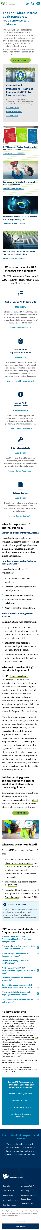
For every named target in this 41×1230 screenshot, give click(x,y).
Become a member (20, 813)
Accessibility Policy (10, 1200)
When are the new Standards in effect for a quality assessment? (18, 947)
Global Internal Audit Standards (19, 863)
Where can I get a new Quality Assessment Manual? (15, 954)
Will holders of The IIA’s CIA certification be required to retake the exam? (18, 970)
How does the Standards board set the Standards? (19, 979)
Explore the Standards (19, 327)
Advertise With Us (28, 1186)
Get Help (6, 1186)
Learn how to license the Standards (20, 1115)
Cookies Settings (20, 1221)
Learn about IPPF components (14, 154)
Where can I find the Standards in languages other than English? (16, 993)
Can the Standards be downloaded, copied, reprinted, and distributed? (17, 986)
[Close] (37, 1211)
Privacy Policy (8, 1195)
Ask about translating (19, 1107)
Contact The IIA (9, 1191)
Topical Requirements (14, 112)
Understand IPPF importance (13, 189)
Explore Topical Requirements (20, 381)
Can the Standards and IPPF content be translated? (18, 1000)
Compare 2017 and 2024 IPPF (14, 224)
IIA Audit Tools (21, 803)
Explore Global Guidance (19, 428)
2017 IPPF (12, 885)
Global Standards (12, 108)
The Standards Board (14, 859)
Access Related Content (19, 516)
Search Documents (20, 60)
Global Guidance (12, 116)
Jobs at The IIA (27, 1204)
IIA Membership (11, 777)
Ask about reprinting (20, 1100)
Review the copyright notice (19, 1093)
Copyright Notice (9, 1205)
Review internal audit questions (14, 258)
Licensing (25, 1191)
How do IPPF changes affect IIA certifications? (15, 961)
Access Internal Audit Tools (19, 471)
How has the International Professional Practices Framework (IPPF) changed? (17, 939)
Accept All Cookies (20, 1226)
